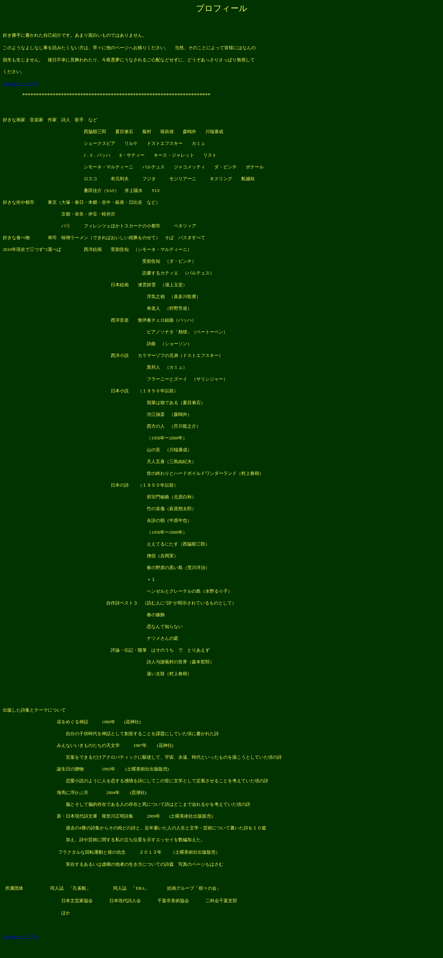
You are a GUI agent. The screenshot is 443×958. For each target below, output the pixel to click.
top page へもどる (20, 83)
